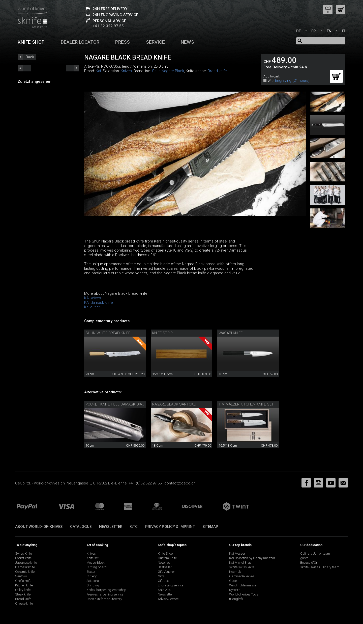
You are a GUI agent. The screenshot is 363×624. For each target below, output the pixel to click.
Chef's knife (23, 581)
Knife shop (31, 42)
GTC (134, 526)
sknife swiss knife (241, 567)
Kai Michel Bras (240, 562)
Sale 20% (164, 590)
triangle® (236, 599)
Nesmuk (235, 572)
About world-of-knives (39, 526)
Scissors (92, 581)
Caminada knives (241, 576)
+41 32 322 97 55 (108, 26)
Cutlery (91, 576)
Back (30, 57)
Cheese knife (24, 603)
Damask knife (25, 567)
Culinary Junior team (315, 553)
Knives (126, 71)
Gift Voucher (166, 572)
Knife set (92, 558)
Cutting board (96, 567)
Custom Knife (167, 558)
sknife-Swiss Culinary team (319, 567)
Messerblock (95, 562)
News (187, 42)
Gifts (161, 576)
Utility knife (23, 590)
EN (329, 31)
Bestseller (165, 567)
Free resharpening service (104, 594)
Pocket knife (23, 558)
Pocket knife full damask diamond (119, 404)
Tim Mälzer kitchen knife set (246, 404)
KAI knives (92, 298)
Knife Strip (162, 333)
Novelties (164, 562)
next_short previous (24, 68)
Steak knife (23, 594)
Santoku (21, 576)
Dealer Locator (80, 42)
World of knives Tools (243, 594)
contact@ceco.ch (180, 483)
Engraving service (170, 585)
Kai (98, 71)
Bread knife (217, 71)
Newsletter (111, 526)
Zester (91, 572)
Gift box (163, 581)
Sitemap (210, 526)
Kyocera (234, 590)
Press (122, 42)
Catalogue (81, 526)
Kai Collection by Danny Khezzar (252, 558)
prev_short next (72, 68)
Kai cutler (92, 307)
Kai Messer (237, 553)
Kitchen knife (24, 585)
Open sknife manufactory (104, 599)
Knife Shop (165, 553)
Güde (233, 581)
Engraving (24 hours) (292, 80)
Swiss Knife (23, 553)
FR (313, 31)
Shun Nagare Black (168, 71)
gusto (304, 558)
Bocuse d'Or (308, 562)
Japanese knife (26, 562)
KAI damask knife (98, 302)
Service (155, 42)
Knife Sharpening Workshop (106, 590)
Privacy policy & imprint (170, 526)
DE (298, 31)
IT (343, 31)
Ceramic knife (25, 572)
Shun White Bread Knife (107, 333)
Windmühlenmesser (243, 585)
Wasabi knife (231, 333)
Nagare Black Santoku (174, 404)
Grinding (92, 585)
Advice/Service (168, 599)
